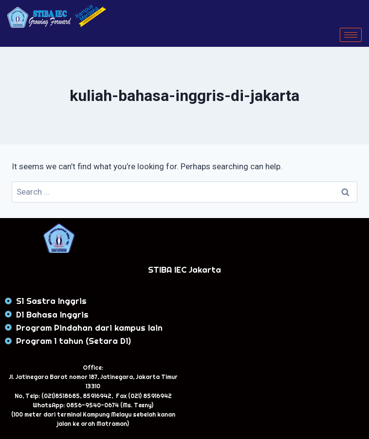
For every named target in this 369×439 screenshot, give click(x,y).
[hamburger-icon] (351, 35)
